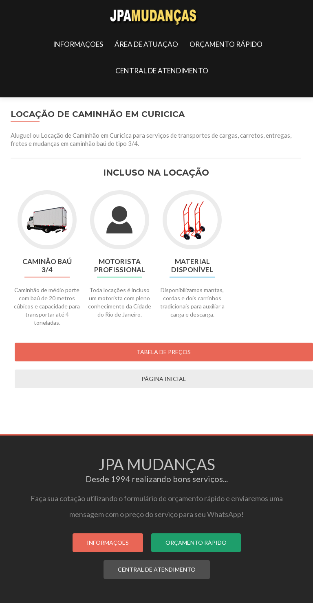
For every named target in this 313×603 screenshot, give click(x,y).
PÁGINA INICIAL (163, 378)
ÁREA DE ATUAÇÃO (146, 44)
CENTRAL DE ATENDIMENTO (161, 70)
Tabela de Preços (164, 351)
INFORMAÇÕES (78, 44)
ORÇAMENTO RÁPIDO (226, 44)
